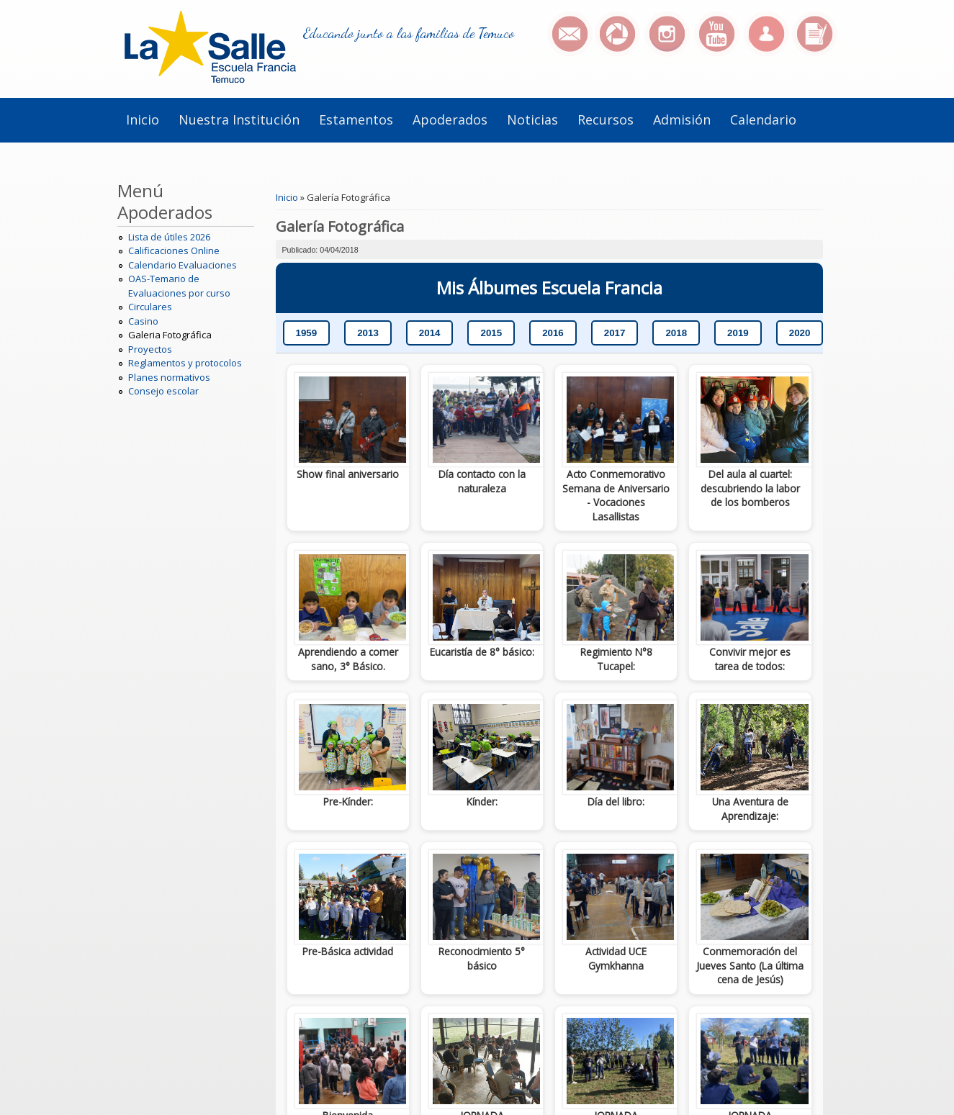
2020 (800, 333)
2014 (430, 333)
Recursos (605, 119)
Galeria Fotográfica (170, 334)
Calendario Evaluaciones (182, 264)
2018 (676, 333)
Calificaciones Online (174, 250)
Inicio (142, 119)
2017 (615, 333)
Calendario (763, 119)
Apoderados (450, 119)
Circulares (150, 306)
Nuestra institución (239, 119)
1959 (307, 333)
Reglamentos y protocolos (185, 362)
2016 (553, 333)
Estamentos (356, 119)
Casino (143, 321)
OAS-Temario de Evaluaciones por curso (179, 285)
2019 (738, 333)
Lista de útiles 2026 (169, 236)
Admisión (682, 119)
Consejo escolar (163, 390)
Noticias (532, 119)
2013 (368, 333)
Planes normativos (169, 377)
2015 (491, 333)
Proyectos (150, 349)
